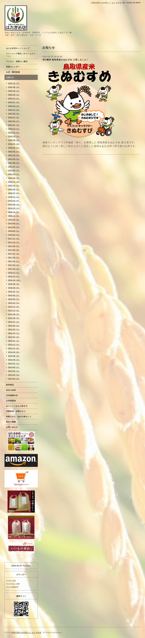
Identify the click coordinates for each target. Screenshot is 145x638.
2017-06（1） (14, 257)
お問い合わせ (12, 427)
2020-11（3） (14, 182)
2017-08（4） (14, 250)
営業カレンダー (13, 67)
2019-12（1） (14, 197)
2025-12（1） (14, 83)
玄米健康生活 (12, 395)
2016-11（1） (14, 276)
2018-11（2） (14, 216)
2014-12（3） (14, 344)
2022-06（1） (14, 148)
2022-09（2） (14, 140)
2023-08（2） (14, 113)
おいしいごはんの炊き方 (17, 406)
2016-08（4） (14, 288)
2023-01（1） (14, 125)
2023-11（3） (14, 110)
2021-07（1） (14, 166)
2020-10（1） (14, 185)
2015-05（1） (14, 329)
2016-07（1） (14, 291)
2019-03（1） (14, 208)
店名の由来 (11, 390)
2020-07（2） (14, 193)
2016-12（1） (14, 272)
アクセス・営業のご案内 (17, 61)
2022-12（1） (14, 129)
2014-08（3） (14, 360)
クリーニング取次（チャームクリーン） (20, 55)
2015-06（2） (14, 325)
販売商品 (10, 385)
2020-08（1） (14, 189)
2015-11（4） (14, 307)
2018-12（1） (14, 212)
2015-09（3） (14, 314)
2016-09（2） (14, 284)
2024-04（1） (14, 106)
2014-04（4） (14, 375)
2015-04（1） (14, 333)
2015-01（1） (14, 341)
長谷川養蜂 (11, 422)
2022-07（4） (14, 144)
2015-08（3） (14, 318)
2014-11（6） (14, 348)
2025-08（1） (14, 91)
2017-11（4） (14, 238)
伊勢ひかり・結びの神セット (19, 417)
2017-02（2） (14, 269)
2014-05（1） (14, 371)
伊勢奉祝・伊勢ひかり (16, 411)
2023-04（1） (14, 121)
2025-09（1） (14, 87)
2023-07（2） (14, 117)
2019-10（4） (14, 201)
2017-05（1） (14, 261)
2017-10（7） (14, 242)
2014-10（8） (14, 352)
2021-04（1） (14, 174)
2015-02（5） (14, 337)
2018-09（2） (14, 223)
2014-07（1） (14, 363)
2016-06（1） (14, 295)
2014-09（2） (14, 356)
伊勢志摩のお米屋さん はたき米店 (26, 632)
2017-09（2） (14, 246)
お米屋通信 (11, 401)
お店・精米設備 (13, 72)
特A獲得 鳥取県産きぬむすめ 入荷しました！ (66, 59)
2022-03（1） (14, 151)
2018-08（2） (14, 227)
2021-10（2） (14, 155)
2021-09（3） (14, 159)
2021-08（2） (14, 163)
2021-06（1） (14, 170)
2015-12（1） (14, 303)
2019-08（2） (14, 204)
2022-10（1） (14, 136)
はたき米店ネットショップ (18, 48)
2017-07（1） (14, 254)
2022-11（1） (14, 132)
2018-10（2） (14, 219)
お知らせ (10, 77)
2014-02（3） (14, 378)
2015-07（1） (14, 322)
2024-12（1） (14, 98)
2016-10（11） (14, 280)
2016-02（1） (14, 299)
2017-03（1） (14, 265)
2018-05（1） (14, 231)
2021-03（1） (14, 178)
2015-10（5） (14, 310)
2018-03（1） (14, 235)
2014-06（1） (14, 367)
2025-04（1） (14, 95)
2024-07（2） (14, 102)
